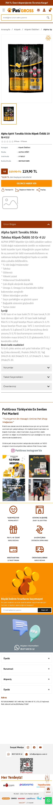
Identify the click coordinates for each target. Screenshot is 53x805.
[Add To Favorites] (48, 38)
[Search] (26, 17)
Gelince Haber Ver (26, 183)
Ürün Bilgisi (9, 224)
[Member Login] (44, 10)
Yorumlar (8, 367)
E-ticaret (30, 803)
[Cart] (49, 10)
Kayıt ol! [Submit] (44, 610)
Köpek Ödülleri (24, 147)
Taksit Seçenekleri (13, 377)
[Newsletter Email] (26, 610)
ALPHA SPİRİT (24, 152)
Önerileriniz (9, 386)
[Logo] (20, 10)
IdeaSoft (22, 803)
